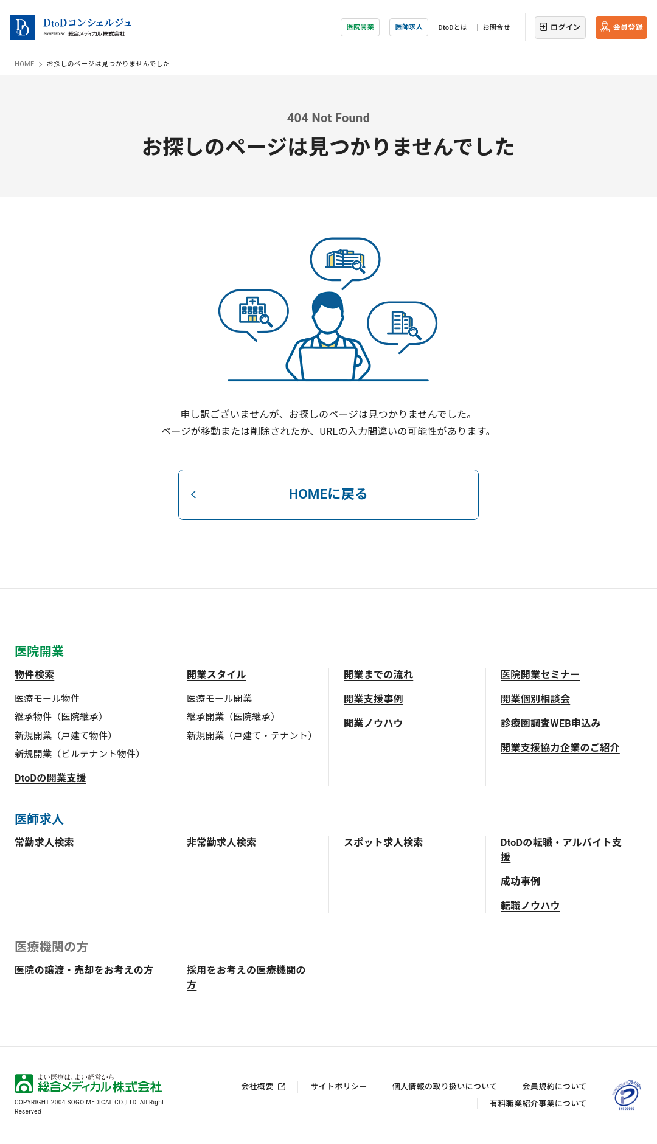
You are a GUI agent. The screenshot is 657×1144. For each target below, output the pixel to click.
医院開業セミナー (540, 675)
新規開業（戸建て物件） (66, 735)
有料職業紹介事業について (538, 1103)
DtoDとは (452, 28)
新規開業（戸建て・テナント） (252, 735)
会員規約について (555, 1086)
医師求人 (409, 27)
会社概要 (257, 1086)
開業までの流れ (378, 675)
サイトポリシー (338, 1086)
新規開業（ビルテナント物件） (80, 754)
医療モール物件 (47, 698)
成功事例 (520, 881)
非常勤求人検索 (221, 842)
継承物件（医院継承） (61, 717)
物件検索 (34, 675)
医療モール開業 (219, 698)
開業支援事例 (373, 699)
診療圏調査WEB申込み (551, 723)
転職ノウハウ (530, 906)
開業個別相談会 (535, 699)
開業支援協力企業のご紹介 (560, 748)
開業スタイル (216, 675)
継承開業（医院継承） (233, 717)
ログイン (565, 27)
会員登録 (628, 27)
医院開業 (360, 27)
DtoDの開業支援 (50, 778)
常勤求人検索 (44, 842)
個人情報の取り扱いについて (445, 1086)
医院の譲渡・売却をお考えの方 (84, 970)
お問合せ (496, 28)
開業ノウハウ (373, 723)
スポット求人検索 (383, 842)
